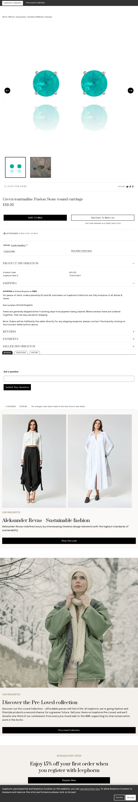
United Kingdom (22, 291)
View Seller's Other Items (81, 251)
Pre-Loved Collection (35, 2)
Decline (119, 797)
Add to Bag (35, 217)
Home (5, 17)
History (34, 353)
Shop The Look (69, 540)
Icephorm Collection (13, 3)
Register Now (69, 780)
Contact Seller (9, 251)
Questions (21, 353)
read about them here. (90, 789)
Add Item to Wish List (102, 217)
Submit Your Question (17, 387)
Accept (130, 797)
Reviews (7, 353)
